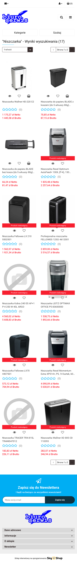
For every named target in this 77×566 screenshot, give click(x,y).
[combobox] (17, 49)
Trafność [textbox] (8, 50)
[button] (70, 3)
